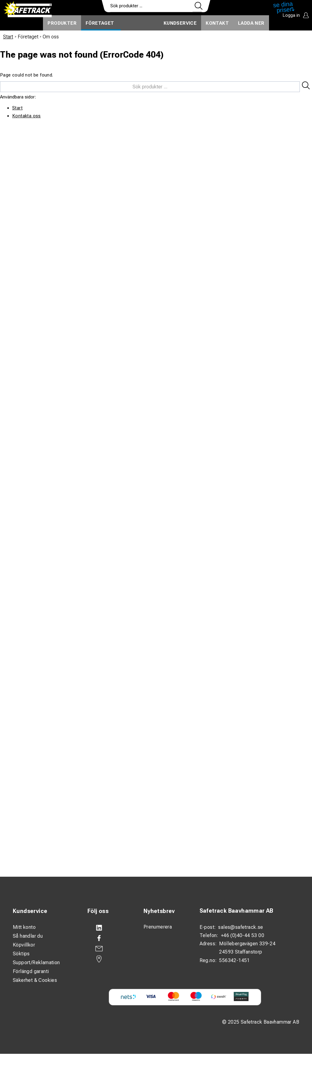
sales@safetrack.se (240, 927)
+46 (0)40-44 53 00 (242, 935)
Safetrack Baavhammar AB (236, 910)
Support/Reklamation (36, 962)
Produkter (62, 23)
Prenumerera (158, 927)
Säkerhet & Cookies (35, 980)
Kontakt (217, 23)
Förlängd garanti (31, 971)
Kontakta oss (26, 116)
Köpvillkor (24, 945)
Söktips (21, 954)
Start (8, 37)
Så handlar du (28, 936)
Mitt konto (24, 927)
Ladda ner (251, 23)
